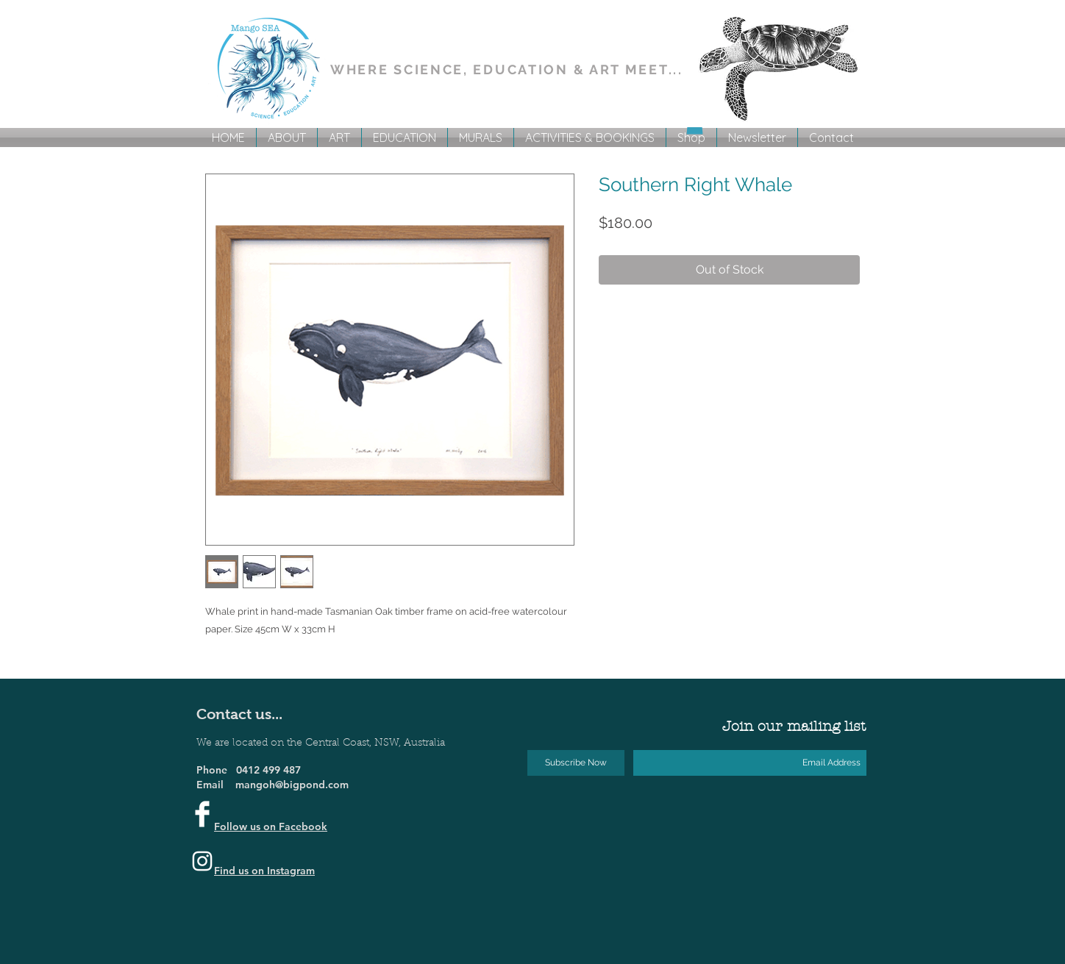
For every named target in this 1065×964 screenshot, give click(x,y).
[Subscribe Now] (575, 763)
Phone (216, 769)
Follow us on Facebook (270, 826)
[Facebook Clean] (202, 814)
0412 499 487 (268, 769)
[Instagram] (202, 861)
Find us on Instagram (264, 870)
